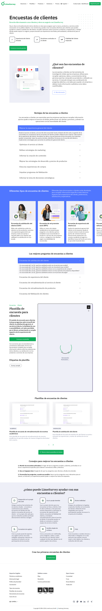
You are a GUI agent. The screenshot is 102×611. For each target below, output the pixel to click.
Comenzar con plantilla (22, 339)
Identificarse (84, 4)
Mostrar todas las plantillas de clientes (51, 452)
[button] (24, 3)
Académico (13, 428)
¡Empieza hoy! (51, 557)
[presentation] (49, 445)
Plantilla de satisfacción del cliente (65, 432)
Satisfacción (57, 428)
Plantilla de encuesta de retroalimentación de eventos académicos (28, 433)
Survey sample (15, 365)
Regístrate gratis (95, 3)
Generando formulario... (65, 358)
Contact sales (77, 4)
